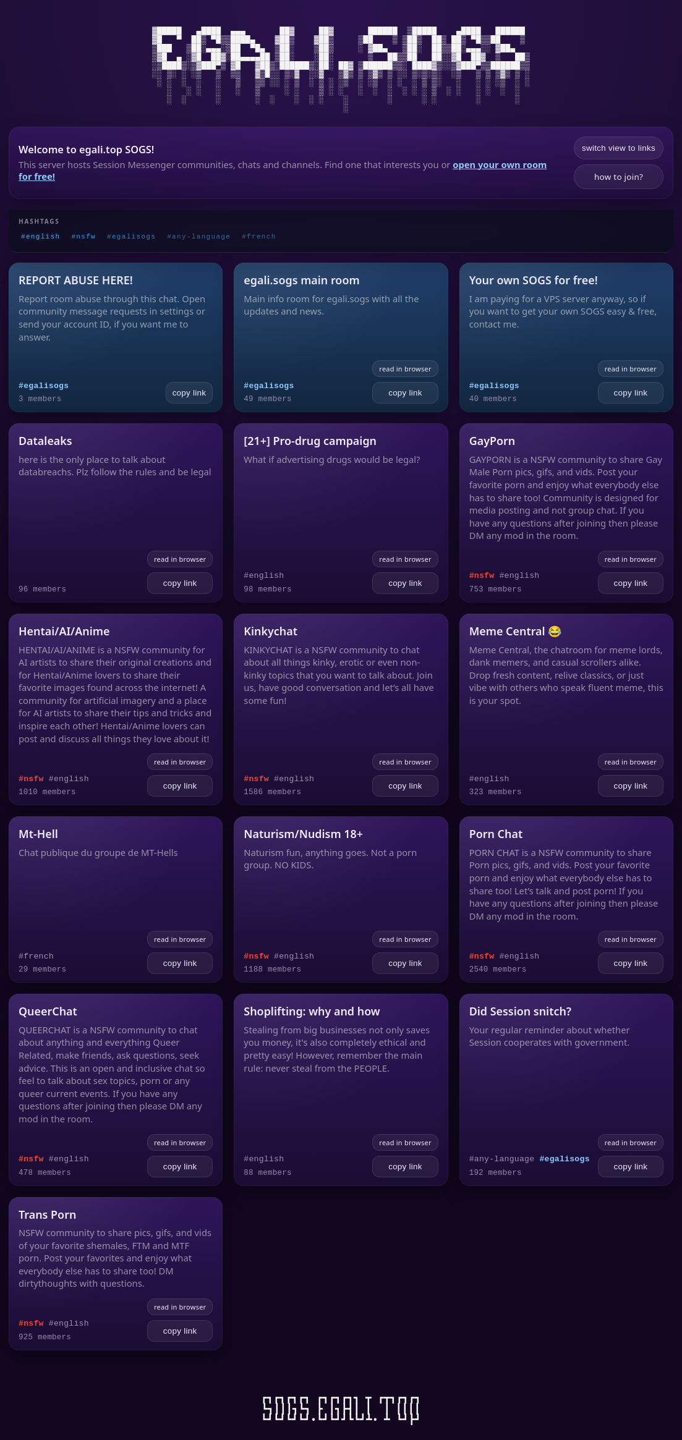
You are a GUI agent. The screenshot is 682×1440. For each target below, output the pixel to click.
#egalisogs (131, 236)
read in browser (405, 368)
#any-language (199, 236)
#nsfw (83, 236)
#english (40, 236)
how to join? (618, 176)
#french (259, 236)
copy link (190, 392)
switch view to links (618, 148)
